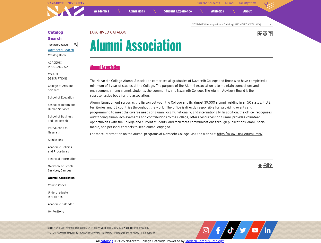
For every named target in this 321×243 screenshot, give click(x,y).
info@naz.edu (141, 227)
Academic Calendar (61, 204)
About (247, 11)
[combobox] (232, 24)
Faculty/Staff (247, 3)
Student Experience (178, 11)
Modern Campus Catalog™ (204, 241)
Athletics (217, 11)
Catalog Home (57, 55)
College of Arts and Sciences (60, 88)
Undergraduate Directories (58, 194)
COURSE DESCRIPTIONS (58, 76)
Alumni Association (61, 177)
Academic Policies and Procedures (60, 149)
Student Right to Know (126, 232)
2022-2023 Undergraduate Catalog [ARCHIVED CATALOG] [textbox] (226, 24)
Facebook (218, 230)
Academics (101, 11)
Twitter (243, 230)
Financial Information (62, 158)
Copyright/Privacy (90, 232)
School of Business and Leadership (60, 118)
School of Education (61, 97)
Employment (148, 232)
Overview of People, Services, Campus (61, 168)
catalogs (107, 241)
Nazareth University (65, 9)
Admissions (137, 11)
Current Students (208, 3)
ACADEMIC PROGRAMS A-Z (58, 64)
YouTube (255, 230)
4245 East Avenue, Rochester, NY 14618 (76, 227)
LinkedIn (268, 230)
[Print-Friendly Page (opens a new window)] (265, 33)
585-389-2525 (115, 227)
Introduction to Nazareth (58, 130)
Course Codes (57, 185)
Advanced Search (61, 50)
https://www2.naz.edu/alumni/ (239, 134)
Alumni (229, 3)
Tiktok (230, 230)
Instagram (206, 230)
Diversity (107, 232)
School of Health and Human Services (62, 107)
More (269, 5)
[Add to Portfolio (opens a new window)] (260, 33)
